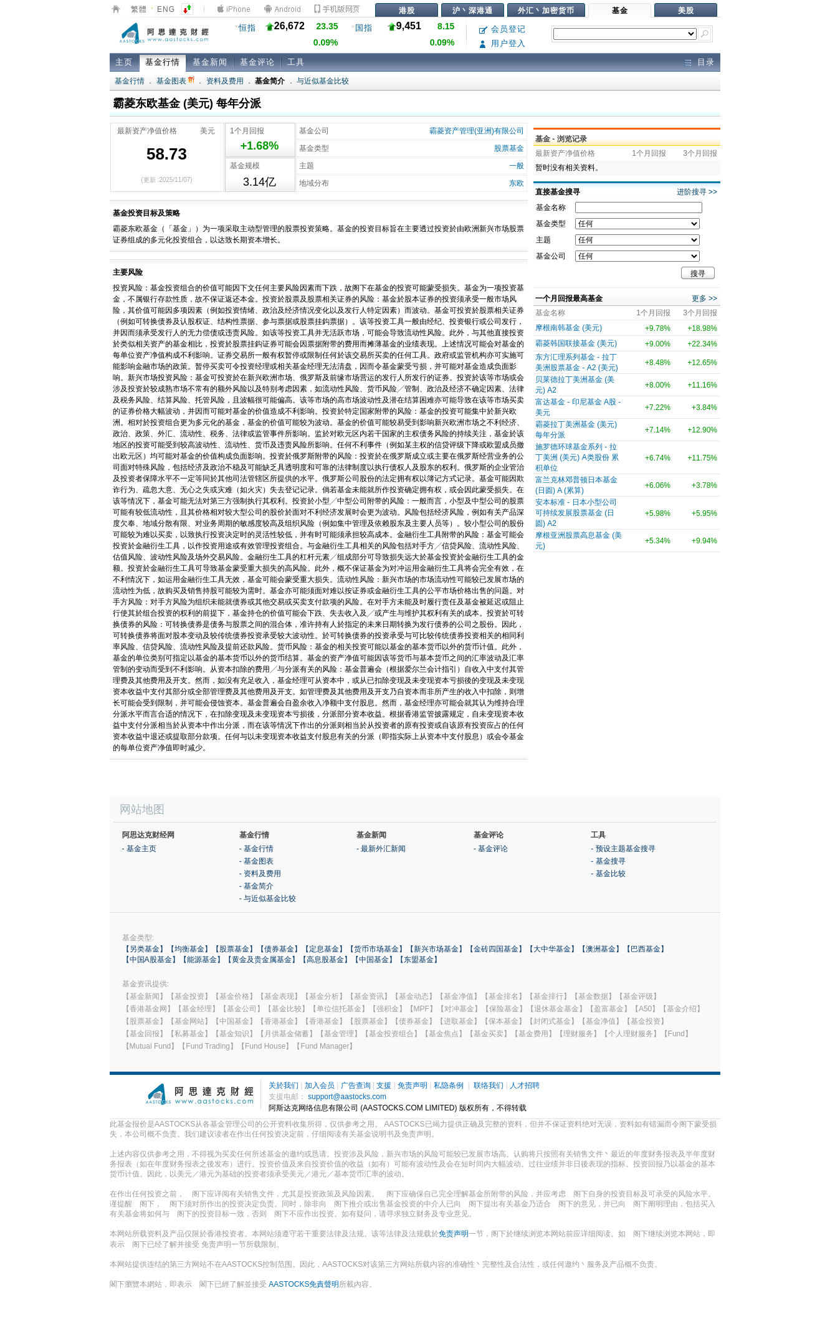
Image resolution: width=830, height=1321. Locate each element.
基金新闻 (210, 62)
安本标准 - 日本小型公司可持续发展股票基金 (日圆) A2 (576, 513)
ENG (166, 9)
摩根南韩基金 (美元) (568, 327)
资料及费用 (225, 81)
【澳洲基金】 (600, 949)
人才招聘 (525, 1085)
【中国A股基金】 (150, 959)
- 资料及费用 (260, 873)
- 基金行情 (256, 848)
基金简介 (270, 81)
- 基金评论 (491, 848)
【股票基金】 (234, 949)
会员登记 (502, 29)
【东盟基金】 (418, 959)
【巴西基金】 (645, 949)
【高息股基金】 (325, 959)
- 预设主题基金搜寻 (623, 848)
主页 (124, 62)
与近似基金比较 (323, 81)
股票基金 (509, 148)
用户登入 (502, 43)
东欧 (516, 183)
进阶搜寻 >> (697, 192)
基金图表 (175, 81)
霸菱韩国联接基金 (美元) (576, 343)
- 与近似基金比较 (267, 898)
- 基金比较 (608, 873)
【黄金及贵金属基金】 (261, 959)
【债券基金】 (279, 949)
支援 (383, 1085)
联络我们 (488, 1085)
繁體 (139, 9)
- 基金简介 (256, 886)
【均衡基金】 (189, 949)
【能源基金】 (201, 959)
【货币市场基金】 (376, 949)
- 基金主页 (139, 848)
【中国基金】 (373, 959)
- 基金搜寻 (608, 861)
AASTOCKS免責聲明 (304, 1284)
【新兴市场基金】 (436, 949)
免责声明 (412, 1085)
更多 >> (704, 298)
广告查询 (356, 1085)
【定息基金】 (324, 949)
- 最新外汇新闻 (381, 848)
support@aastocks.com (347, 1096)
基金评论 (257, 62)
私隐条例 (449, 1085)
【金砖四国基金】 (496, 949)
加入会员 (320, 1085)
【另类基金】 (144, 949)
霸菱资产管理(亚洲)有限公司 (476, 130)
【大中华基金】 (552, 949)
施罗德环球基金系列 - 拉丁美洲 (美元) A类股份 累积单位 (577, 457)
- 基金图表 (256, 861)
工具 (296, 62)
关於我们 (283, 1085)
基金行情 (162, 62)
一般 (516, 165)
